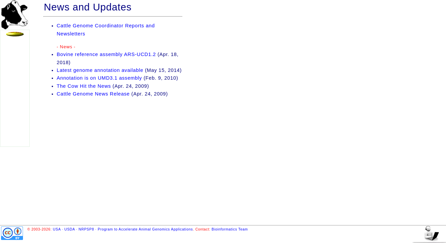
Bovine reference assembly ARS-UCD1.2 (106, 54)
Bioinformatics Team (230, 229)
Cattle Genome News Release (93, 94)
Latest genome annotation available (100, 70)
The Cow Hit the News (84, 86)
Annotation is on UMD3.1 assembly (99, 78)
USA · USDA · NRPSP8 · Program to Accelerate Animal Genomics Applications (123, 229)
